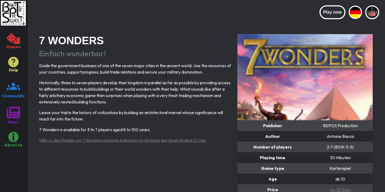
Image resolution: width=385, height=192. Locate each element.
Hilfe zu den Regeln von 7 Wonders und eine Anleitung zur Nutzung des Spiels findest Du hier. (123, 140)
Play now (332, 12)
